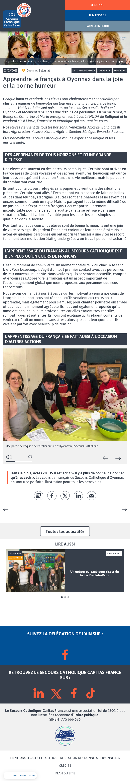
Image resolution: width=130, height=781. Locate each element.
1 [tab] (62, 597)
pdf (38, 495)
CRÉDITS (65, 765)
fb (51, 495)
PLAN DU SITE (65, 773)
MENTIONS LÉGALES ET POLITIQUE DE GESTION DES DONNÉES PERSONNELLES (65, 757)
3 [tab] (68, 597)
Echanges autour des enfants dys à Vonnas (123, 509)
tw (65, 495)
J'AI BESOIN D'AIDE (97, 26)
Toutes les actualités (65, 531)
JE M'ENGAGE (97, 15)
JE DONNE (97, 5)
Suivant (118, 458)
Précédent (105, 458)
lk (78, 495)
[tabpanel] (65, 570)
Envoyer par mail (91, 495)
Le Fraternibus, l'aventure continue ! (7, 509)
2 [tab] (65, 597)
